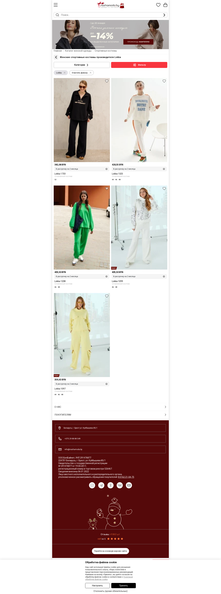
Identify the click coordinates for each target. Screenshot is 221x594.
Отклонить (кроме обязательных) (110, 591)
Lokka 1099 (117, 281)
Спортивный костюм (63, 176)
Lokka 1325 (117, 174)
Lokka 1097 (60, 389)
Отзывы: (110, 534)
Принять (123, 585)
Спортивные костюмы (106, 51)
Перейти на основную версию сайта (110, 551)
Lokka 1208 (60, 281)
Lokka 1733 (60, 174)
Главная (58, 51)
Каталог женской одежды (78, 51)
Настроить (97, 585)
